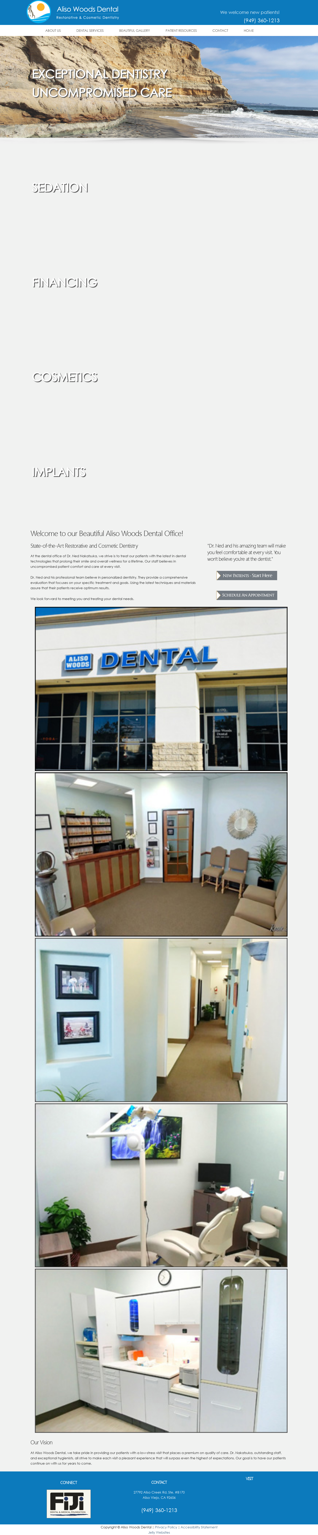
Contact (220, 30)
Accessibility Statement (199, 1527)
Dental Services (90, 30)
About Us (53, 30)
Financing (64, 282)
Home (249, 30)
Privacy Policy (166, 1527)
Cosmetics (64, 377)
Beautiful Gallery (134, 30)
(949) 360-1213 (262, 20)
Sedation (59, 187)
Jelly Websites (159, 1532)
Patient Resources (181, 30)
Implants (58, 471)
